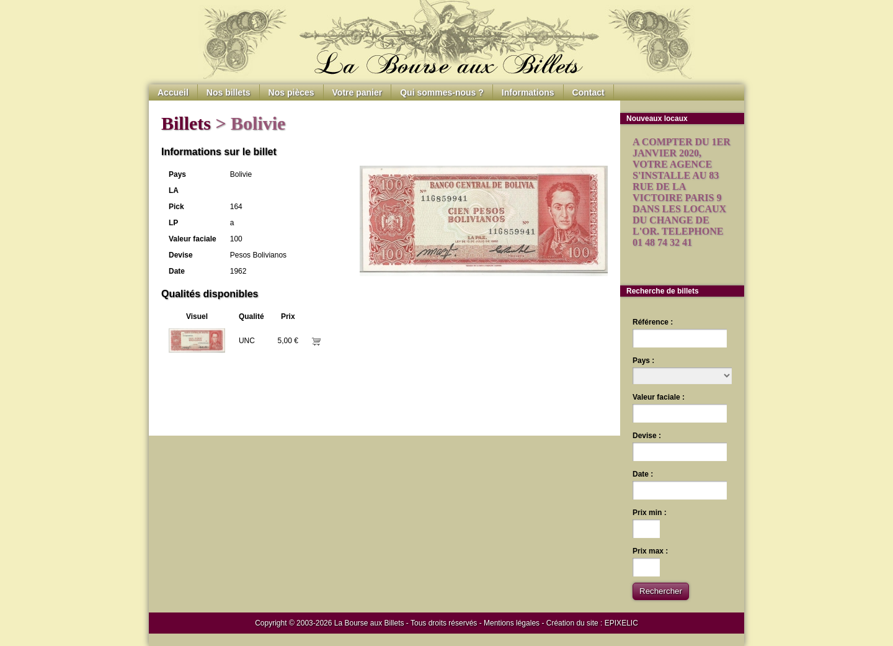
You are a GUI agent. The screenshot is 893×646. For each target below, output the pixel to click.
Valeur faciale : (659, 397)
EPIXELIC (621, 623)
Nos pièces (291, 92)
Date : (643, 474)
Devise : (647, 435)
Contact (588, 92)
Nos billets (229, 92)
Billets (186, 123)
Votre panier (357, 92)
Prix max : (650, 551)
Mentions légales (512, 623)
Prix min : (650, 512)
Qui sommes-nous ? (442, 92)
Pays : (643, 360)
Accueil (173, 92)
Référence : (653, 322)
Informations (528, 92)
